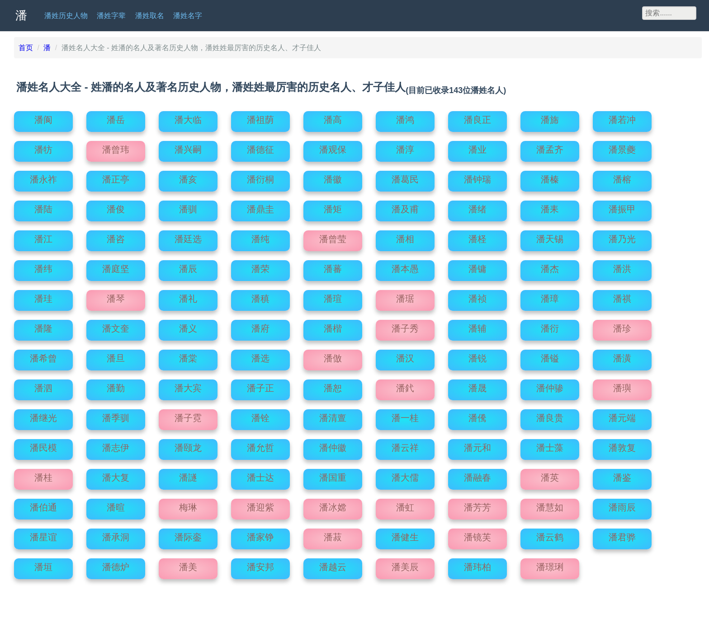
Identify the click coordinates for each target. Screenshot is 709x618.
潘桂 (43, 475)
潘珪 (43, 296)
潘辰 (188, 266)
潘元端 (622, 415)
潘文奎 (115, 326)
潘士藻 (549, 445)
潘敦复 (622, 445)
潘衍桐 (260, 177)
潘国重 (332, 475)
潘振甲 (622, 207)
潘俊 (116, 207)
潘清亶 (332, 415)
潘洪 (622, 266)
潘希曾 (43, 356)
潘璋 (550, 296)
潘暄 (116, 505)
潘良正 (477, 117)
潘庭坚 (115, 266)
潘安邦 (260, 564)
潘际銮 (188, 535)
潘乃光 (622, 237)
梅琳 (188, 505)
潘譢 (188, 475)
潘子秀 (405, 326)
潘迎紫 (260, 505)
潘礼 (188, 296)
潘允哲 (260, 445)
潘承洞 (115, 535)
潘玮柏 (477, 564)
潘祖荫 (260, 117)
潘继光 (43, 415)
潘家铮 (260, 535)
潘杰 (550, 266)
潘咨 (116, 237)
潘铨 (260, 415)
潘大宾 (188, 386)
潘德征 (260, 147)
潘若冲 (622, 117)
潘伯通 (43, 505)
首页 (26, 48)
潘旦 (116, 356)
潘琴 (116, 296)
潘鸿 (405, 117)
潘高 (333, 117)
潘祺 (622, 296)
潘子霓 (188, 415)
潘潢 (622, 356)
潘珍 (622, 326)
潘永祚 (43, 177)
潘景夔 (622, 147)
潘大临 (188, 117)
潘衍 (550, 326)
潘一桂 (405, 415)
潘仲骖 (549, 386)
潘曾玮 (115, 147)
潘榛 (550, 177)
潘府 (260, 326)
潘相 (405, 237)
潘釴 (405, 386)
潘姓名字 (187, 15)
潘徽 (333, 177)
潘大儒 (405, 475)
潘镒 (550, 356)
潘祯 (477, 296)
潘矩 (333, 207)
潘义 (188, 326)
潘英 (550, 475)
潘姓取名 (149, 15)
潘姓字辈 (111, 15)
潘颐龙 (188, 445)
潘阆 (43, 117)
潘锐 (477, 356)
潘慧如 (549, 505)
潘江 (43, 237)
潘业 (477, 147)
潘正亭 (115, 177)
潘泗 (43, 386)
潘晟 (477, 386)
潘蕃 (333, 266)
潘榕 (622, 177)
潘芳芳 (477, 505)
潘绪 (477, 207)
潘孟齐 (549, 147)
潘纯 (260, 237)
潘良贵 (549, 415)
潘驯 (188, 207)
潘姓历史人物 (66, 15)
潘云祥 (405, 445)
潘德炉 (115, 564)
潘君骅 (622, 535)
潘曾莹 (332, 237)
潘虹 (405, 505)
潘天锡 (549, 237)
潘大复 (115, 475)
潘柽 (477, 237)
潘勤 (116, 386)
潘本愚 (405, 266)
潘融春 (477, 475)
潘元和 (477, 445)
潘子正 (260, 386)
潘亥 (188, 177)
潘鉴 (622, 475)
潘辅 (477, 326)
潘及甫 (405, 207)
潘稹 (260, 296)
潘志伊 (115, 445)
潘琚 (405, 296)
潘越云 (332, 564)
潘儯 (477, 415)
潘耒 (550, 207)
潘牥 (43, 147)
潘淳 (405, 147)
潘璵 (622, 386)
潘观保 (332, 147)
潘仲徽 (332, 445)
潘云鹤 (549, 535)
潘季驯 (115, 415)
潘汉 (405, 356)
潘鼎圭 (260, 207)
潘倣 (333, 356)
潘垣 (43, 564)
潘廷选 (188, 237)
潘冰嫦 (332, 505)
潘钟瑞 (477, 177)
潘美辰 (405, 564)
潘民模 (43, 445)
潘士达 (260, 475)
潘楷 (333, 326)
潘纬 (43, 266)
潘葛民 (405, 177)
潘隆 (43, 326)
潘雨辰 (622, 505)
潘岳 (116, 117)
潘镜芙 (477, 535)
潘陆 (43, 207)
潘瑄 (333, 296)
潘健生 (405, 535)
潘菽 (333, 535)
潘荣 (260, 266)
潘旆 (550, 117)
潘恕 (333, 386)
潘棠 (188, 356)
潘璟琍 (549, 564)
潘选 (260, 356)
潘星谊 (43, 535)
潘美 (188, 564)
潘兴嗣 (188, 147)
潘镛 (477, 266)
